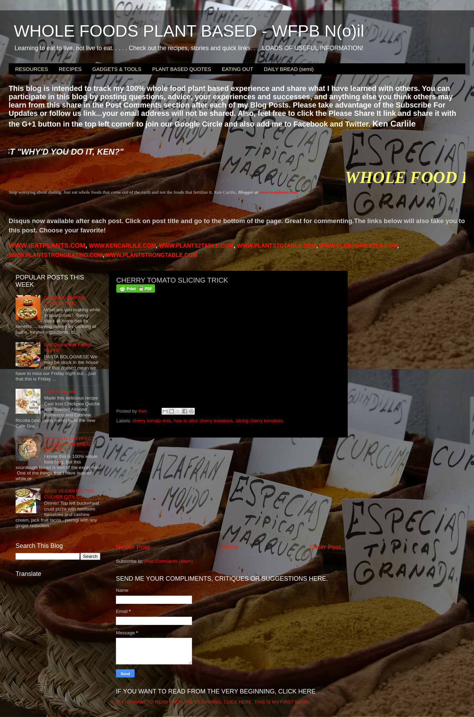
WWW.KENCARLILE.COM (122, 246)
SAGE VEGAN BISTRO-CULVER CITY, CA (69, 493)
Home (229, 547)
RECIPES (70, 69)
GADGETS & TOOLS (117, 69)
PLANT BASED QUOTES (181, 69)
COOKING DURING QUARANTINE (65, 300)
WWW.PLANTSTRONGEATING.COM (56, 255)
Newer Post (133, 547)
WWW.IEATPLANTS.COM (47, 245)
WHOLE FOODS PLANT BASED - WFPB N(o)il (189, 31)
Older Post (325, 547)
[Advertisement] (228, 490)
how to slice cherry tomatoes (203, 420)
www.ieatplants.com (278, 192)
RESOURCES (31, 69)
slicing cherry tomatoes (259, 420)
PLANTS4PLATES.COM (358, 246)
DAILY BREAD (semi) (289, 69)
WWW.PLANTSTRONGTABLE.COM (152, 255)
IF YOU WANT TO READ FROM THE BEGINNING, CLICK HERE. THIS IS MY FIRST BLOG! (212, 702)
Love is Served (59, 391)
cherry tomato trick (152, 420)
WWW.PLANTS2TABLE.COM (196, 246)
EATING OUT (237, 69)
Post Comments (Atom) (169, 561)
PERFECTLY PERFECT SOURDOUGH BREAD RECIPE (69, 444)
